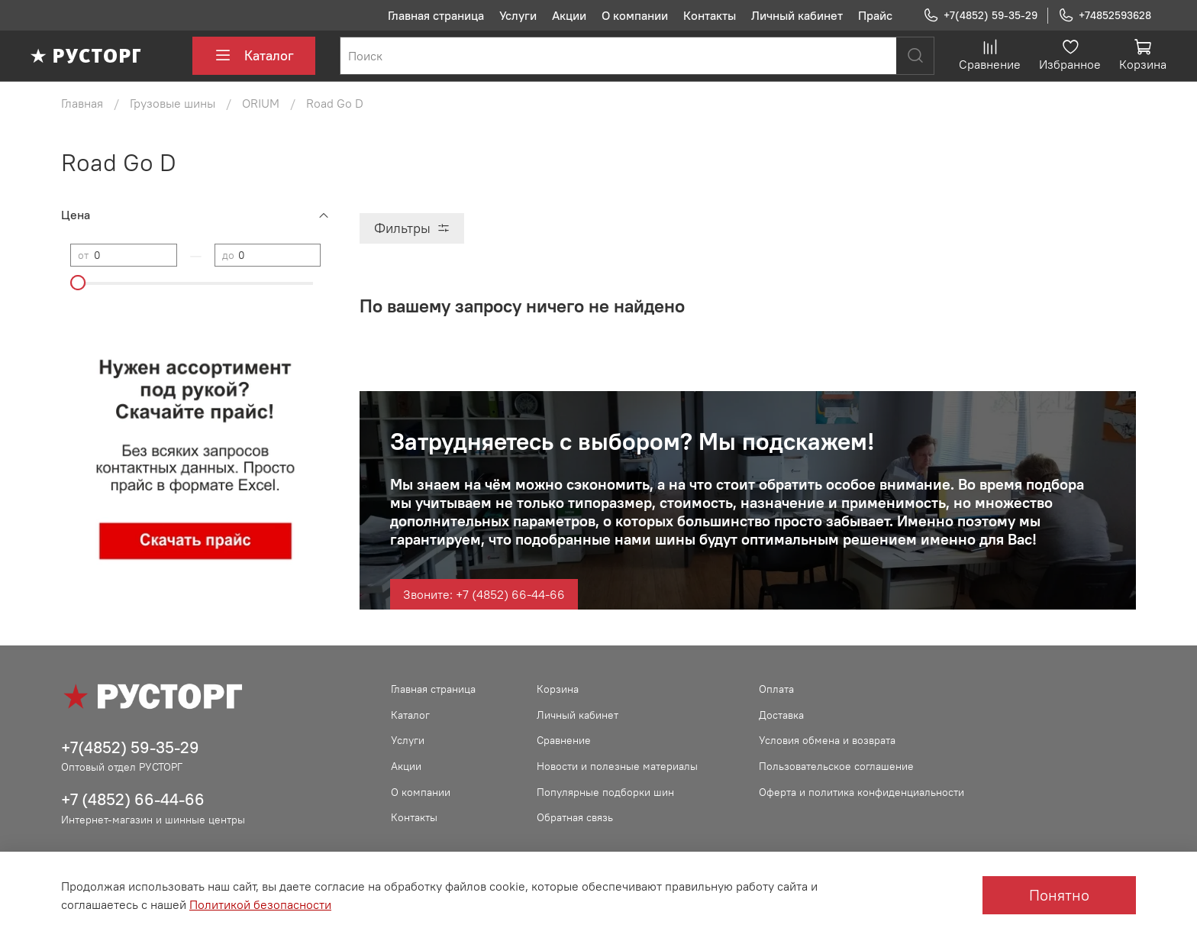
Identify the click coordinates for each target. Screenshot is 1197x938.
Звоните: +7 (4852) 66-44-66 (484, 594)
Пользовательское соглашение (836, 766)
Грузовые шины (172, 103)
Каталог (254, 56)
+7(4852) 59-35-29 (980, 16)
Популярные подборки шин (605, 792)
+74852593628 (1104, 16)
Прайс (875, 15)
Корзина (558, 689)
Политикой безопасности (260, 904)
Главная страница (436, 15)
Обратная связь (575, 817)
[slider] (77, 282)
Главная (82, 103)
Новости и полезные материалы (617, 766)
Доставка (781, 715)
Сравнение (564, 740)
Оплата (776, 689)
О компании (635, 15)
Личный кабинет (797, 15)
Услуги (518, 15)
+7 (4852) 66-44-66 (133, 799)
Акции (569, 15)
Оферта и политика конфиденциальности (861, 792)
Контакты (709, 15)
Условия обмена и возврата (827, 740)
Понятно (1059, 894)
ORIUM (260, 103)
